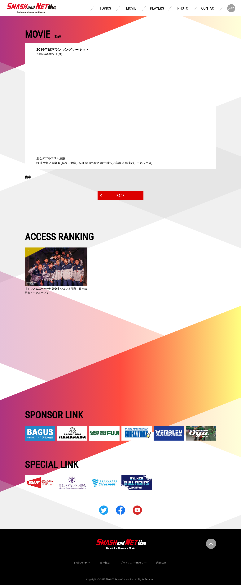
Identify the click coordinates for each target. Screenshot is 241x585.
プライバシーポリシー (133, 562)
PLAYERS (157, 8)
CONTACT (208, 8)
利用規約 (161, 562)
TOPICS (105, 8)
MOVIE (131, 8)
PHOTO (182, 8)
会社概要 (105, 562)
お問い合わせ (82, 562)
